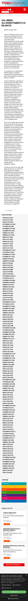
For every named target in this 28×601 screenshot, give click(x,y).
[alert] (14, 587)
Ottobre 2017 (7, 252)
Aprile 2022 (6, 369)
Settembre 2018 (7, 276)
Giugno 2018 (6, 269)
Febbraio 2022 (7, 364)
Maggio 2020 (6, 319)
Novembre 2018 (7, 280)
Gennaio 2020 (7, 310)
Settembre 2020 (7, 328)
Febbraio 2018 (7, 261)
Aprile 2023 (6, 395)
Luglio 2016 (6, 220)
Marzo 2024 (6, 418)
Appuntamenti (5, 483)
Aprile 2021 (6, 343)
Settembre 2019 (7, 302)
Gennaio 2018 (7, 259)
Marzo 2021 (6, 341)
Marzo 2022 (6, 366)
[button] (14, 598)
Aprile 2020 (6, 317)
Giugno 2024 (6, 425)
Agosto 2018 (6, 274)
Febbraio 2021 (7, 338)
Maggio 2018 (6, 267)
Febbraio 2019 (7, 287)
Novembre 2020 (7, 332)
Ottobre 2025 (7, 459)
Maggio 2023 (6, 397)
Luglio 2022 (6, 375)
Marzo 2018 (6, 263)
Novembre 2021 (7, 358)
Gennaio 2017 (7, 233)
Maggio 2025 (6, 449)
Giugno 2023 (6, 399)
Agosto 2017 (6, 248)
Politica (4, 495)
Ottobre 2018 (7, 278)
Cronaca (4, 489)
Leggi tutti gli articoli (13, 564)
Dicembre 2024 (7, 438)
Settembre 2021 (7, 354)
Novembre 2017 (7, 254)
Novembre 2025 (7, 461)
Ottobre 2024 (7, 433)
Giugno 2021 (6, 347)
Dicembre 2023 (7, 412)
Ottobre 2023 (7, 408)
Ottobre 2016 (7, 226)
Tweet (10, 210)
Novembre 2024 (7, 436)
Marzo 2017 (6, 237)
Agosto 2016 (6, 222)
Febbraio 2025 (7, 442)
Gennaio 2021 (7, 336)
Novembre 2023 (7, 410)
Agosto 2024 (6, 429)
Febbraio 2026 (7, 468)
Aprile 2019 (6, 291)
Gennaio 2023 (7, 388)
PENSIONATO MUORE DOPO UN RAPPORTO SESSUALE (11, 529)
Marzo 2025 (6, 444)
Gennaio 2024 (7, 414)
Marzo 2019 (6, 289)
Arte (3, 486)
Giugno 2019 (6, 295)
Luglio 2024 (6, 427)
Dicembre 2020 (7, 334)
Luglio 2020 (6, 323)
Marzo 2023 (6, 392)
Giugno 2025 (6, 451)
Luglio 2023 (6, 401)
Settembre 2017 (7, 250)
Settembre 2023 (7, 405)
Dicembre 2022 (7, 386)
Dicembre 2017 (7, 256)
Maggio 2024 (6, 423)
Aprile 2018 (6, 265)
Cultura (4, 492)
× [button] (26, 575)
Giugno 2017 (6, 243)
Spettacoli (5, 498)
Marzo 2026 (6, 470)
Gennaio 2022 (7, 362)
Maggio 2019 (6, 293)
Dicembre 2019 (7, 308)
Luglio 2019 (6, 297)
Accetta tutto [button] (14, 592)
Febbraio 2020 (7, 313)
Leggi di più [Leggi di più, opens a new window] (12, 582)
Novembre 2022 (7, 384)
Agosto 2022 (6, 377)
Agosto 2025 (6, 455)
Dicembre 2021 (7, 360)
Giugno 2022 (6, 373)
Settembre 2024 (7, 431)
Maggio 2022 (6, 371)
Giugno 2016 (6, 218)
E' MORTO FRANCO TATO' (9, 513)
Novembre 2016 (7, 228)
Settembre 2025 (7, 457)
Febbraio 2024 (7, 416)
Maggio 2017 (6, 241)
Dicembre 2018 (7, 282)
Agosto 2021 (6, 351)
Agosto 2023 (6, 403)
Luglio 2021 (6, 349)
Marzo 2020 (6, 315)
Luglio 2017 (6, 246)
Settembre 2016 (7, 224)
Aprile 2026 (6, 472)
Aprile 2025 (6, 446)
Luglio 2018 (6, 272)
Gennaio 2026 (7, 466)
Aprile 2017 (6, 239)
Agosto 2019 (6, 300)
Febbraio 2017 (7, 235)
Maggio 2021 (6, 345)
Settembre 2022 (7, 379)
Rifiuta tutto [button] (14, 595)
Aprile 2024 (6, 420)
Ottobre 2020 (7, 330)
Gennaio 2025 (7, 440)
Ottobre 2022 (7, 382)
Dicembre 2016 (7, 230)
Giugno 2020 (6, 321)
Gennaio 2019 (7, 284)
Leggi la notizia (6, 520)
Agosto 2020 (6, 325)
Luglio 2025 (6, 453)
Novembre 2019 (7, 306)
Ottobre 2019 (7, 304)
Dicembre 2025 (7, 464)
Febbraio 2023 (7, 390)
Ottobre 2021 (7, 356)
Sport (3, 501)
